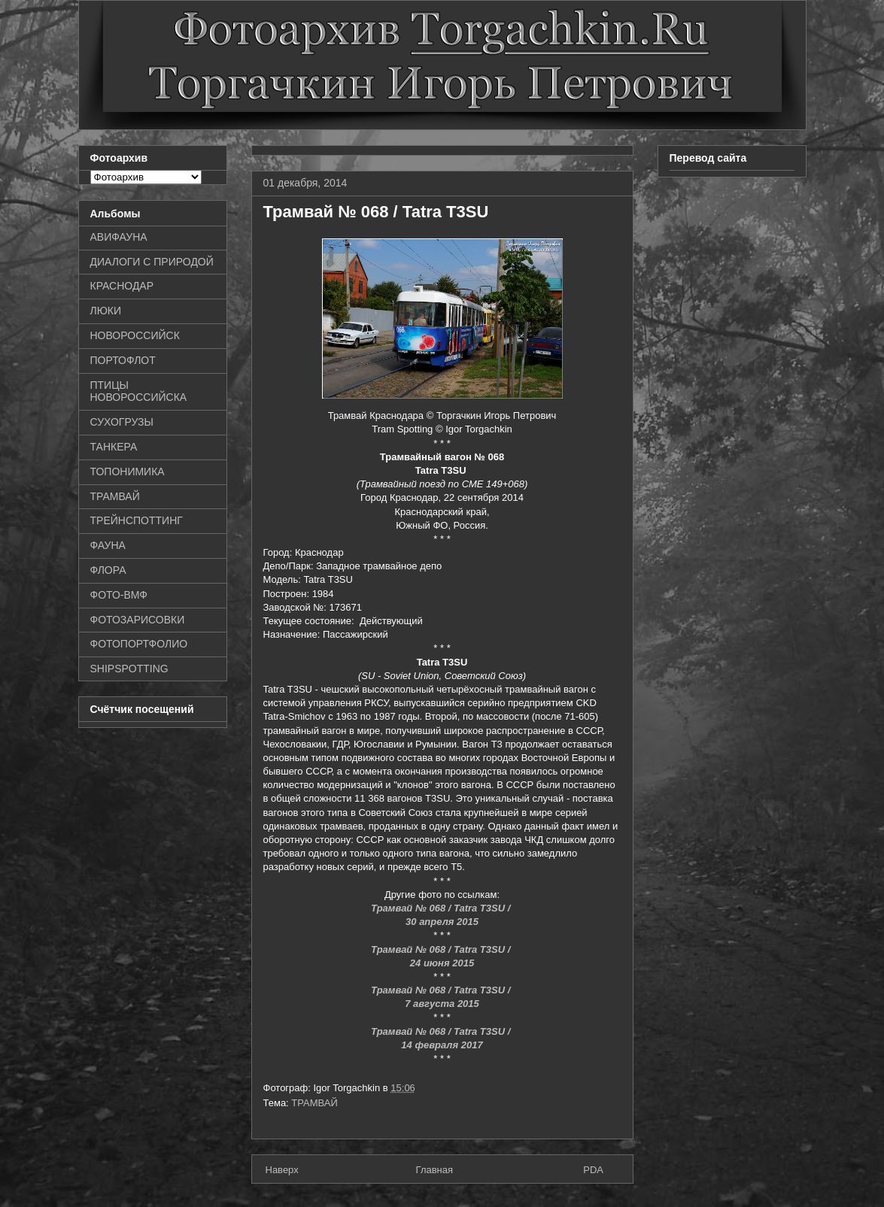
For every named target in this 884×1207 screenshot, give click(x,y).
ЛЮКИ (106, 311)
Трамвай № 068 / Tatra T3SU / (442, 908)
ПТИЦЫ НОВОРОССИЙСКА (138, 391)
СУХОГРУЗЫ (121, 422)
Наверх (282, 1169)
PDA (593, 1169)
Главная (434, 1169)
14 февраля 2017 (441, 1045)
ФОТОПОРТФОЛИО (139, 644)
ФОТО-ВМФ (119, 595)
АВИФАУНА (118, 237)
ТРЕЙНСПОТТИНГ (136, 520)
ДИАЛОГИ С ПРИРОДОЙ (152, 262)
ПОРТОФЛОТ (123, 360)
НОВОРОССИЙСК (135, 335)
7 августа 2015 (442, 1003)
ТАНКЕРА (114, 447)
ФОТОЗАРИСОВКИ (137, 620)
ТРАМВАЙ (314, 1102)
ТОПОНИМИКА (127, 472)
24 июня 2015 (442, 963)
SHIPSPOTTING (129, 669)
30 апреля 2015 (442, 921)
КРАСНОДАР (122, 286)
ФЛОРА (108, 570)
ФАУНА (108, 545)
